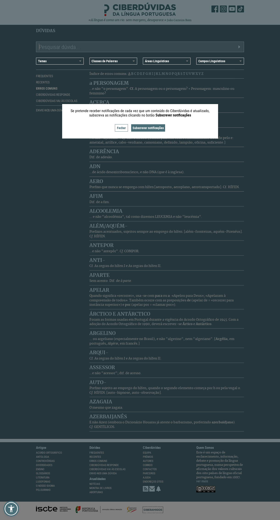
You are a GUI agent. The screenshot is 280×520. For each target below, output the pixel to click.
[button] (11, 508)
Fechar (121, 128)
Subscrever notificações (148, 128)
